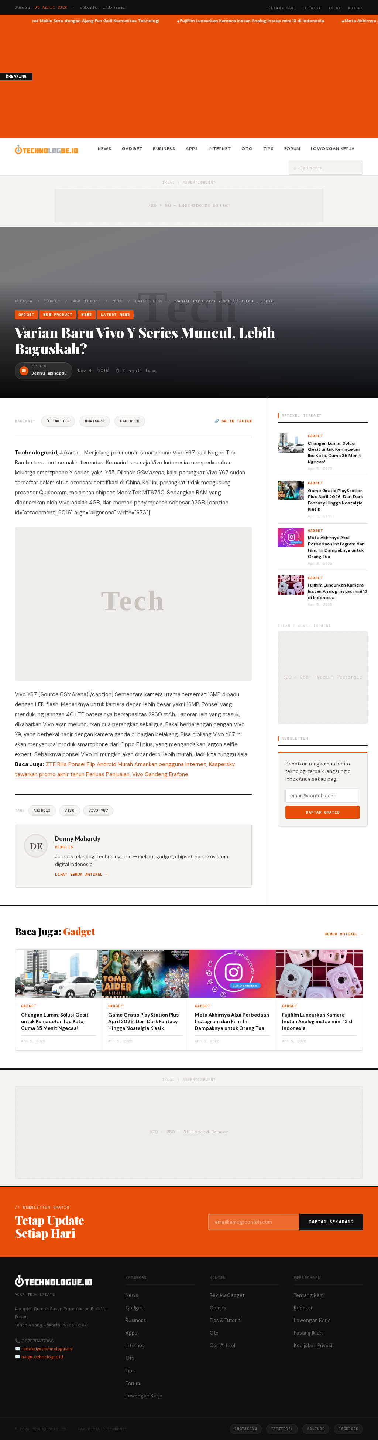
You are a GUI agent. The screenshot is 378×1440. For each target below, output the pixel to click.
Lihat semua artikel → (81, 874)
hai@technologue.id (42, 1357)
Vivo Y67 (98, 810)
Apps (192, 149)
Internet (220, 149)
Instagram (245, 1428)
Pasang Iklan (308, 1333)
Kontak (355, 8)
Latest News (149, 301)
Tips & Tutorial (226, 1320)
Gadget (132, 149)
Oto (246, 149)
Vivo (69, 810)
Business (164, 149)
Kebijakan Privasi (313, 1345)
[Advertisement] (205, 80)
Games (218, 1308)
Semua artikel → (343, 934)
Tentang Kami (281, 8)
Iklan (334, 8)
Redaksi (312, 8)
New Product (86, 301)
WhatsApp (94, 421)
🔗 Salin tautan (233, 421)
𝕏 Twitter (58, 421)
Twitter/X (282, 1428)
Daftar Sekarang (331, 1222)
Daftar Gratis (323, 812)
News (104, 149)
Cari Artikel (222, 1345)
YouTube (315, 1428)
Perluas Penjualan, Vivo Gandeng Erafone (137, 774)
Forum (292, 149)
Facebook (130, 421)
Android (42, 810)
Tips (268, 149)
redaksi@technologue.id (46, 1349)
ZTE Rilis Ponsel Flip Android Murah (89, 764)
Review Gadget (227, 1295)
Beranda (23, 301)
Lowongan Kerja (333, 149)
